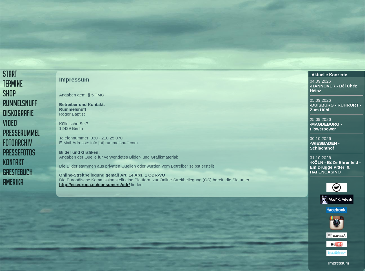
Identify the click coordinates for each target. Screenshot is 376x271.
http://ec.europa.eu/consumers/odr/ (94, 184)
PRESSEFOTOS (19, 152)
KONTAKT (13, 162)
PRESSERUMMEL (21, 132)
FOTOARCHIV (17, 142)
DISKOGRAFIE (18, 113)
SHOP (9, 93)
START (10, 73)
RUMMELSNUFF (20, 103)
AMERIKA (13, 182)
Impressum (338, 263)
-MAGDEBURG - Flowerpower (326, 126)
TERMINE (13, 83)
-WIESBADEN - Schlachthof (325, 145)
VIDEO (10, 123)
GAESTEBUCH (18, 172)
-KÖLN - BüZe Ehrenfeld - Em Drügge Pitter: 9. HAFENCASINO (335, 167)
